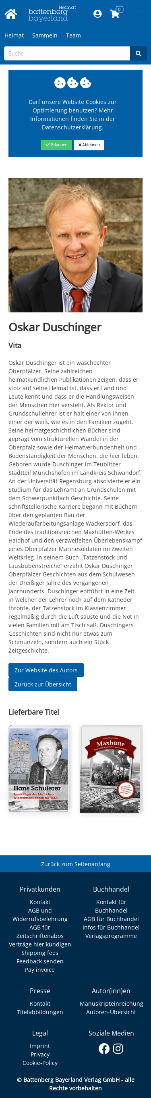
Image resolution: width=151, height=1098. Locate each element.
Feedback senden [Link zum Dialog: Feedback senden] (40, 961)
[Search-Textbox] (67, 53)
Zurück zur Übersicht (42, 684)
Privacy (40, 1054)
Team (73, 35)
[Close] (56, 145)
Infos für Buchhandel (111, 927)
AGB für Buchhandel (111, 919)
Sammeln (45, 35)
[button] (141, 14)
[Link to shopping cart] (114, 14)
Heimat (14, 35)
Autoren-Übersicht (111, 1012)
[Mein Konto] (97, 14)
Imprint (40, 1046)
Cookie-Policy (40, 1063)
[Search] (138, 53)
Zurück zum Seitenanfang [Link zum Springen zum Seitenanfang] (75, 864)
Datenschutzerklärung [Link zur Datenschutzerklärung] (72, 127)
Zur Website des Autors (46, 670)
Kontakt (40, 902)
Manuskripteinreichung (111, 1003)
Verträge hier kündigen (40, 944)
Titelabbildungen (40, 1012)
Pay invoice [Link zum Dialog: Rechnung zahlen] (40, 969)
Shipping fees (39, 953)
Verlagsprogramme (111, 936)
